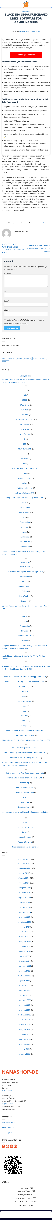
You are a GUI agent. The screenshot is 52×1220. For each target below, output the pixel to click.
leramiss (25, 641)
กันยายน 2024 (23, 878)
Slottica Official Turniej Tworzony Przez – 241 (24, 778)
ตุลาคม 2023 (25, 927)
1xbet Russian (24, 434)
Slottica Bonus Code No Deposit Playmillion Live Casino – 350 (26, 740)
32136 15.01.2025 (25, 449)
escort (24, 581)
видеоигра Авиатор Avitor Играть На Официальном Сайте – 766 (25, 813)
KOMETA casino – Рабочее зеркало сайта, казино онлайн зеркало (38, 248)
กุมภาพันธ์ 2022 (25, 1000)
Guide (24, 616)
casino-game (25, 537)
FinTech (25, 591)
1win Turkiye (24, 424)
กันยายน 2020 (24, 1054)
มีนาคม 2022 (25, 995)
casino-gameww (25, 542)
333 (24, 454)
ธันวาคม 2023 (24, 917)
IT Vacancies (25, 626)
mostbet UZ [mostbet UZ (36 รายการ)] (27, 358)
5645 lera (24, 459)
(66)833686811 (7, 1104)
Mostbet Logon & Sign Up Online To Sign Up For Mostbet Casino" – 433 (23, 657)
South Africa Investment (25, 792)
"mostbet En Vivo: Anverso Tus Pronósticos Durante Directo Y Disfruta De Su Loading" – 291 (25, 381)
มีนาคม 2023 (24, 961)
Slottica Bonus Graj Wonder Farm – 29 (25, 748)
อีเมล (6, 301)
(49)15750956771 (8, 1091)
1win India (25, 415)
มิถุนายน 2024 (24, 893)
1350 (25, 395)
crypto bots (24, 562)
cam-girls (24, 527)
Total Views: (22, 1205)
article (24, 483)
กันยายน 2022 (24, 986)
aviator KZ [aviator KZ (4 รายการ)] (12, 358)
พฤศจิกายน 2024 (23, 868)
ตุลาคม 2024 (24, 873)
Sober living (24, 783)
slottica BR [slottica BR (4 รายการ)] (43, 358)
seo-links (26, 11)
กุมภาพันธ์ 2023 (25, 966)
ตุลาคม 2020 (25, 1049)
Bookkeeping (25, 522)
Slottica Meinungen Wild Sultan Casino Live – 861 (25, 773)
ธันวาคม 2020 (24, 1044)
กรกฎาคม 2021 (25, 1029)
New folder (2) (24, 686)
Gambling (24, 601)
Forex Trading (24, 596)
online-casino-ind (24, 701)
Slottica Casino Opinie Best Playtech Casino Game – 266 (25, 753)
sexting (24, 721)
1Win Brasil (24, 405)
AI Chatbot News (24, 478)
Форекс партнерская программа (24, 847)
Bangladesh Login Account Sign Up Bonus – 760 (24, 498)
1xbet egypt (24, 429)
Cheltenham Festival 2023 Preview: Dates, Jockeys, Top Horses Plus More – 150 (23, 553)
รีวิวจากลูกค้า (7, 1132)
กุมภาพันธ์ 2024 (25, 912)
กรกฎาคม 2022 (25, 990)
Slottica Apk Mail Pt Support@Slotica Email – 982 (25, 730)
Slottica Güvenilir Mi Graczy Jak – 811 (24, 758)
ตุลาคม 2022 (25, 981)
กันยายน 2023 (24, 932)
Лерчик (24, 822)
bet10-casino (24, 512)
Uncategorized (23, 807)
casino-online (25, 547)
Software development (24, 788)
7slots (25, 473)
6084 (25, 463)
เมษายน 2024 (24, 902)
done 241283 (25, 576)
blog (24, 517)
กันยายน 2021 (24, 1020)
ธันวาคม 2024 (23, 863)
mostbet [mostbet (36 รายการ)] (19, 358)
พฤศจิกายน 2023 (24, 922)
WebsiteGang (26, 1216)
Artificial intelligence (24, 488)
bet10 (24, 503)
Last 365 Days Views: (23, 1202)
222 (24, 444)
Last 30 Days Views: (23, 1198)
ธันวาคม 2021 (24, 1010)
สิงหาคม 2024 (23, 883)
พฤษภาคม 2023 (25, 951)
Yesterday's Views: (24, 1191)
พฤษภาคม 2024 (25, 898)
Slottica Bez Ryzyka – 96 (24, 735)
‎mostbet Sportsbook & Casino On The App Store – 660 (25, 677)
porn (24, 706)
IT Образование (24, 636)
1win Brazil (25, 410)
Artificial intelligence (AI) (25, 493)
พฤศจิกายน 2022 (24, 976)
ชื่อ (5, 291)
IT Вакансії (24, 631)
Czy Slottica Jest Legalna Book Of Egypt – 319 (25, 572)
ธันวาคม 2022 (24, 971)
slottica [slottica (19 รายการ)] (35, 358)
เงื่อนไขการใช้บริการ (9, 1123)
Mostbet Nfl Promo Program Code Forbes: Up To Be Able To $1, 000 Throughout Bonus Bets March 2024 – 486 (26, 667)
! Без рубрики (24, 376)
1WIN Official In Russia (24, 420)
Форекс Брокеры (24, 837)
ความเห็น (8, 273)
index (25, 621)
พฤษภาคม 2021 (25, 1039)
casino (24, 532)
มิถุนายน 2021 (24, 1034)
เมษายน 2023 (24, 956)
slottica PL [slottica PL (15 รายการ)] (5, 362)
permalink (41, 223)
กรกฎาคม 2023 (25, 941)
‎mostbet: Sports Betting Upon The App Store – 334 (24, 682)
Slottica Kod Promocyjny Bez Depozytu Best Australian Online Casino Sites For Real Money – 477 (25, 764)
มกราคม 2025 (23, 859)
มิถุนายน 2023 (24, 946)
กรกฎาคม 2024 (25, 888)
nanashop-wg (36, 31)
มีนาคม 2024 (25, 907)
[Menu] (2, 3)
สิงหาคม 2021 (24, 1025)
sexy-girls (24, 725)
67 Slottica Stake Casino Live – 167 (24, 468)
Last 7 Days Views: (23, 1195)
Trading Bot (24, 802)
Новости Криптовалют (25, 827)
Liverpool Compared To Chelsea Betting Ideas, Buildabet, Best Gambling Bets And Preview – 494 (25, 647)
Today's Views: (24, 1188)
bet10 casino (25, 507)
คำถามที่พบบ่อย (8, 1128)
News (24, 696)
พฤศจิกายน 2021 (24, 1015)
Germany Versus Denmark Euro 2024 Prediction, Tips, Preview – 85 (26, 607)
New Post (24, 691)
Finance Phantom (24, 586)
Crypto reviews (24, 567)
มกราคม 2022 (24, 1005)
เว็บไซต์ (6, 310)
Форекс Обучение (25, 842)
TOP (24, 797)
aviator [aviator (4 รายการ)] (4, 358)
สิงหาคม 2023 (24, 937)
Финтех (25, 832)
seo (24, 711)
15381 (24, 400)
